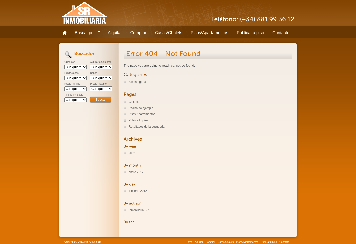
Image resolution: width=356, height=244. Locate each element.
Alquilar (115, 32)
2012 (132, 153)
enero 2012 (136, 172)
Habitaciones (71, 73)
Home (66, 33)
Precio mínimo (72, 84)
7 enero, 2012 (138, 191)
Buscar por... (85, 33)
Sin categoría (137, 82)
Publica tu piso (250, 32)
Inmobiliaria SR (139, 210)
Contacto (280, 32)
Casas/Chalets (168, 32)
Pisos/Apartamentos (209, 32)
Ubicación (69, 62)
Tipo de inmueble (73, 95)
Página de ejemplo (141, 108)
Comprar (138, 32)
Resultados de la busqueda (146, 126)
